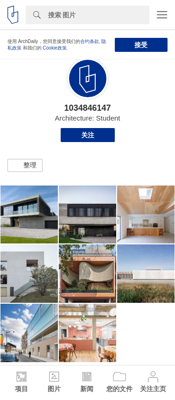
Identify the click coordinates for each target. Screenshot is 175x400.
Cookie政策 (55, 47)
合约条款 (89, 41)
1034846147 (87, 108)
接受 (140, 45)
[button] (24, 165)
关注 (87, 135)
